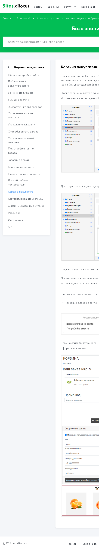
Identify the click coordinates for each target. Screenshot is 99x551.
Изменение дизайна (20, 93)
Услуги (68, 7)
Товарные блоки (18, 160)
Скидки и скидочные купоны (26, 206)
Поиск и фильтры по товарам (21, 151)
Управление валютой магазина (21, 140)
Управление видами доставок (20, 115)
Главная (7, 18)
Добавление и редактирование (18, 83)
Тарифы (37, 7)
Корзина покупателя (48, 18)
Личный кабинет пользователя (18, 182)
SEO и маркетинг (18, 100)
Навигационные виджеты (24, 174)
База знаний (88, 7)
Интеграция (15, 220)
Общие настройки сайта (23, 75)
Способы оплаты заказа (23, 132)
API (10, 227)
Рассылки (14, 213)
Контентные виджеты (21, 167)
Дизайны (53, 7)
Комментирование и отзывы (26, 199)
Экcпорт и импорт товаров (25, 107)
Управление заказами (21, 125)
